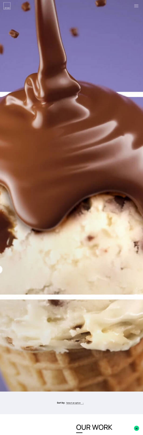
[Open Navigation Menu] (136, 5)
